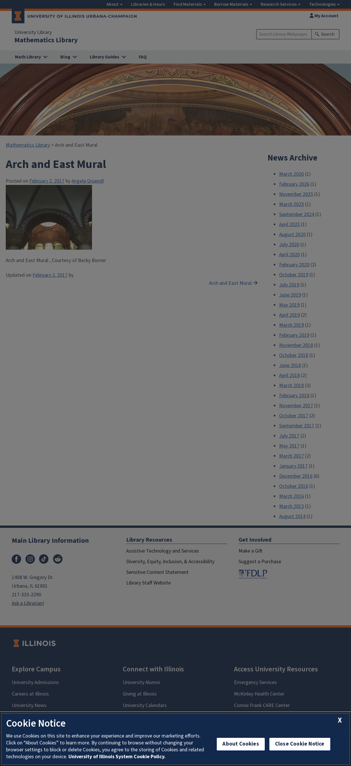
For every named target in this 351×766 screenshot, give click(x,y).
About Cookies (241, 744)
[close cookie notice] (339, 720)
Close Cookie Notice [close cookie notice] (300, 744)
